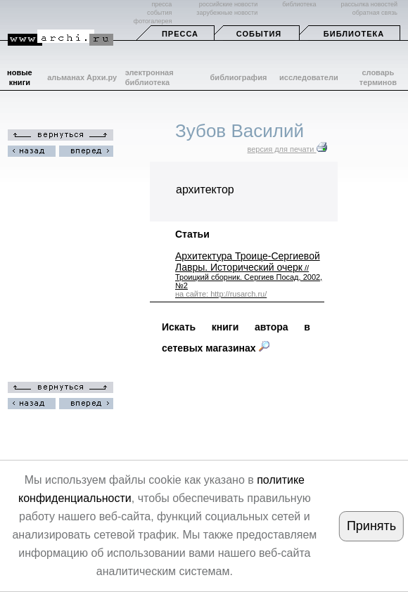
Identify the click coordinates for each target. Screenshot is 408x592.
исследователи (308, 77)
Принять (371, 526)
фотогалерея (153, 21)
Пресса (180, 34)
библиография (238, 77)
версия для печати (287, 149)
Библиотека (354, 34)
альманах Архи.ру (82, 77)
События (258, 34)
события (159, 12)
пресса (161, 4)
